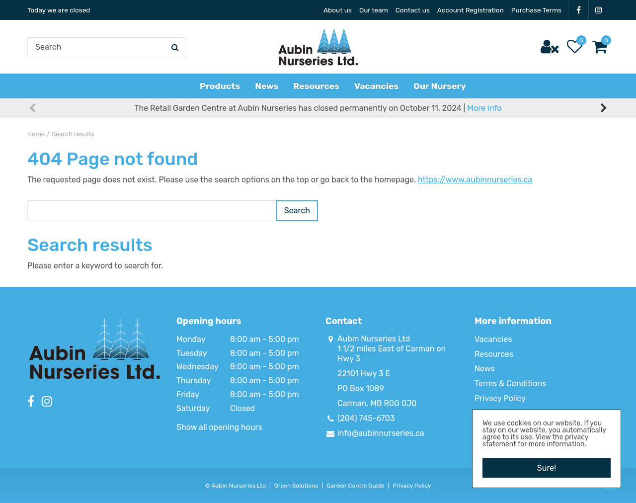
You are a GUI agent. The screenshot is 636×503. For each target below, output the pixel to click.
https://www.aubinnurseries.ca (475, 179)
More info (484, 109)
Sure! (546, 467)
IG (599, 10)
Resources (494, 354)
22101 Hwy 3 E (363, 373)
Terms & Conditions (510, 383)
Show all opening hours (219, 427)
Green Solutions (296, 485)
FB (578, 10)
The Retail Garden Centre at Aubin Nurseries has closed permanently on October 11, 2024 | (318, 109)
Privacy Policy (500, 398)
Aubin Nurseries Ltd (373, 338)
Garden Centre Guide (355, 485)
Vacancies (493, 339)
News (485, 368)
